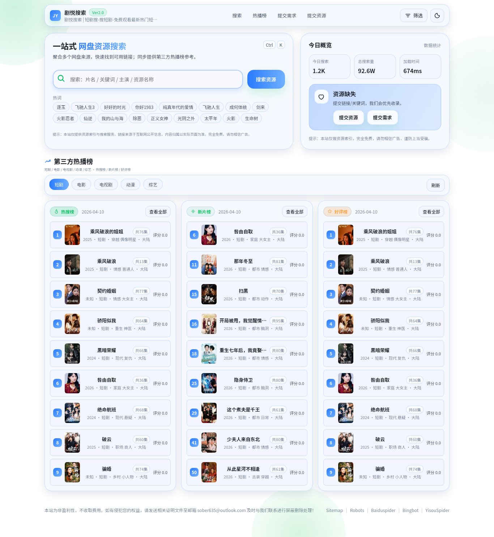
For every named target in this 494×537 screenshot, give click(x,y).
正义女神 (159, 118)
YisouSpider (438, 510)
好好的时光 (115, 107)
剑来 (260, 107)
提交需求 (286, 15)
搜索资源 (266, 79)
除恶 (137, 118)
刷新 (435, 185)
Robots (357, 510)
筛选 (414, 15)
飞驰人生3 (85, 107)
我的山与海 (112, 118)
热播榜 (259, 15)
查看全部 (158, 211)
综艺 (153, 184)
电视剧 (105, 184)
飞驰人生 (211, 107)
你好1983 (144, 107)
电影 (81, 184)
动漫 (130, 184)
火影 (231, 118)
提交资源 (316, 15)
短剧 (59, 184)
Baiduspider (383, 510)
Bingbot (410, 510)
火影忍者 (65, 118)
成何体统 (238, 107)
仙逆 (88, 118)
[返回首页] (104, 15)
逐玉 (61, 107)
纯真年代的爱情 (178, 107)
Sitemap (334, 510)
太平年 (210, 118)
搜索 (237, 15)
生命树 (251, 118)
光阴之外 (186, 118)
